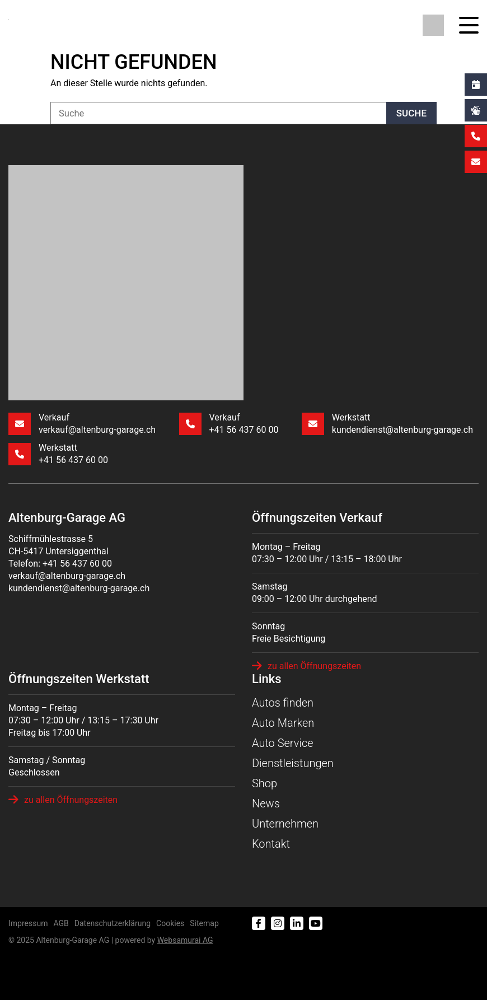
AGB (60, 923)
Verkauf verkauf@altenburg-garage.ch (82, 423)
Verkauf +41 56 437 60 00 (229, 423)
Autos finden (282, 702)
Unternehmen (285, 823)
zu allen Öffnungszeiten (306, 665)
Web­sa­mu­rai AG (185, 940)
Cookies (170, 923)
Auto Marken (283, 723)
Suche (411, 113)
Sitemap (204, 923)
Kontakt (271, 844)
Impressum (28, 923)
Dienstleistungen (293, 763)
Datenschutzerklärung (112, 923)
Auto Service (282, 743)
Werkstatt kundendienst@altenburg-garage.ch (387, 423)
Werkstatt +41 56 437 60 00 (58, 453)
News (266, 803)
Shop (264, 783)
